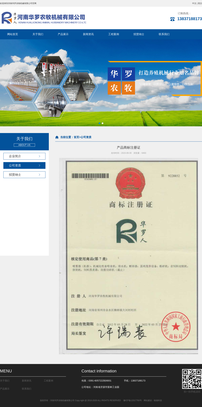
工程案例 (113, 34)
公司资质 (15, 165)
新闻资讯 (88, 34)
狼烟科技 (158, 400)
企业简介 (15, 156)
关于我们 (37, 34)
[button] (99, 123)
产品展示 (63, 34)
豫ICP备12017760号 (132, 400)
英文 (200, 3)
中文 (194, 3)
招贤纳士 (138, 34)
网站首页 (12, 34)
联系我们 (164, 34)
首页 (76, 137)
